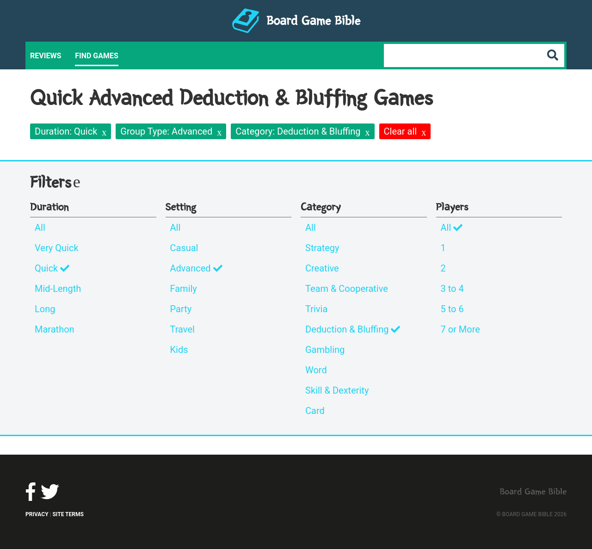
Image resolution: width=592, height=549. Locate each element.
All (40, 227)
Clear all (400, 131)
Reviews (45, 55)
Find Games (96, 55)
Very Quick (57, 247)
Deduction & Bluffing (352, 329)
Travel (182, 329)
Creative (322, 268)
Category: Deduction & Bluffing (297, 131)
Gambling (325, 349)
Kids (179, 349)
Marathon (54, 329)
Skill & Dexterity (337, 390)
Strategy (322, 247)
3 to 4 (452, 288)
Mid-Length (58, 288)
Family (183, 288)
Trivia (316, 309)
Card (315, 410)
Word (316, 370)
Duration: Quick (66, 131)
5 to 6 (452, 309)
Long (45, 309)
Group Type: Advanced (166, 131)
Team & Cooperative (346, 288)
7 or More (460, 329)
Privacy (37, 514)
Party (181, 309)
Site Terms (67, 514)
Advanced (196, 268)
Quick (52, 268)
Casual (184, 247)
